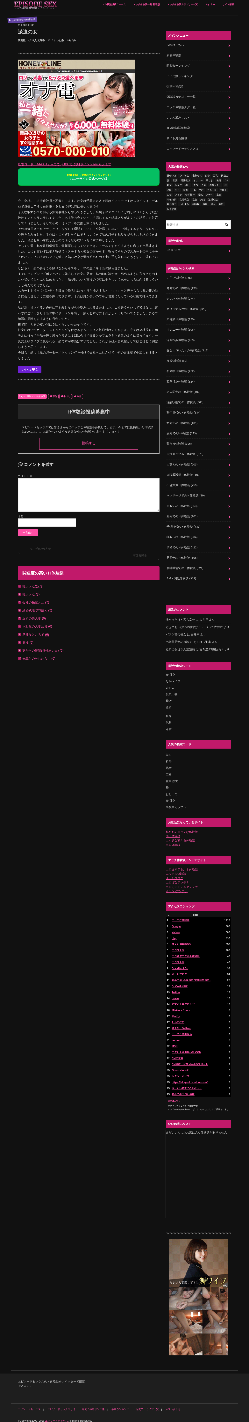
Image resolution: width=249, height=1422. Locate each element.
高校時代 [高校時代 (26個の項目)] (171, 198)
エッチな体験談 (176, 870)
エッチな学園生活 (182, 1029)
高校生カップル (176, 803)
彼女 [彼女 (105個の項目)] (213, 203)
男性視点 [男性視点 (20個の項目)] (185, 179)
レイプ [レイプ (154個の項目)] (178, 184)
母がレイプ (173, 678)
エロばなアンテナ (177, 878)
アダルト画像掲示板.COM (186, 1047)
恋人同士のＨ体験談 (183, 390)
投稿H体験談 (175, 86)
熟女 (169, 764)
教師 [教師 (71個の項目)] (219, 179)
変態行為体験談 (181, 380)
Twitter (176, 987)
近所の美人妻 (34, 618)
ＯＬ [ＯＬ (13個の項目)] (226, 179)
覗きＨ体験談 (179, 441)
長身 (169, 712)
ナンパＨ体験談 (181, 297)
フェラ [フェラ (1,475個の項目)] (178, 194)
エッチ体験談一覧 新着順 (146, 4)
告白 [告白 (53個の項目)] (195, 184)
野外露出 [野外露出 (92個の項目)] (171, 203)
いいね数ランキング (180, 75)
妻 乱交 (170, 671)
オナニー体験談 (181, 328)
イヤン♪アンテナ (177, 887)
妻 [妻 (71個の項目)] (168, 179)
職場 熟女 (172, 777)
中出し (66, 396)
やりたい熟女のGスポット (187, 1083)
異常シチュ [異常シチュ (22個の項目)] (215, 184)
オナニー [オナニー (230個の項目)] (198, 179)
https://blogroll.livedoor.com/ (189, 1077)
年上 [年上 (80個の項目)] (187, 184)
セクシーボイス (180, 1071)
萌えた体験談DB (181, 940)
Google (176, 922)
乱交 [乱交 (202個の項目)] (194, 198)
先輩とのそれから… (38, 658)
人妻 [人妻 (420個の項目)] (203, 184)
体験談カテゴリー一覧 (181, 96)
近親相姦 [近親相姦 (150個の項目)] (213, 198)
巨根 (169, 771)
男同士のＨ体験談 (182, 555)
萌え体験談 (173, 832)
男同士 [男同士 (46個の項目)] (223, 189)
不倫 (55, 396)
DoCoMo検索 (180, 981)
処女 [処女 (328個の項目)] (169, 184)
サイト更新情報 (177, 137)
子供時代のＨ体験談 (183, 524)
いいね (30, 369)
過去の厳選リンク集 (93, 1404)
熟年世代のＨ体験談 (183, 410)
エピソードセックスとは (183, 148)
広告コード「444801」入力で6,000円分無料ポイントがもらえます (64, 164)
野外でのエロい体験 (183, 1089)
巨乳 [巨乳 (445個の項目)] (215, 174)
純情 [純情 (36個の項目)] (202, 198)
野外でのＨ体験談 (182, 287)
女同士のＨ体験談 (182, 421)
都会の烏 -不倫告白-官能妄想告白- (191, 975)
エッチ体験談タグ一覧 (181, 106)
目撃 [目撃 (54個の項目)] (207, 174)
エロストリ (178, 946)
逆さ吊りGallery (181, 1023)
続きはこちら (174, 1096)
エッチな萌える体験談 (180, 836)
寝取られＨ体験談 (182, 534)
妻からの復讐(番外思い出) (43, 650)
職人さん (31, 594)
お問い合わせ (172, 1404)
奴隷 (79, 396)
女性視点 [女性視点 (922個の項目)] (184, 198)
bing (174, 934)
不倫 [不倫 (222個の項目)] (193, 189)
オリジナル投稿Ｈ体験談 (186, 307)
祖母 (169, 758)
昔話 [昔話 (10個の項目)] (175, 179)
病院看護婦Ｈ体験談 (183, 472)
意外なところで (35, 634)
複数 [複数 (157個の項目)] (221, 203)
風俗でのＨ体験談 (182, 513)
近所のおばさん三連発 (180, 646)
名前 (20, 516)
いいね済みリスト (178, 117)
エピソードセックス (29, 1404)
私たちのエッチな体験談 (182, 828)
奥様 (27, 642)
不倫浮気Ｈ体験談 (182, 482)
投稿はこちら (175, 45)
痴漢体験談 (177, 359)
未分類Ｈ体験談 (181, 318)
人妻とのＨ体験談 (182, 462)
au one (176, 1035)
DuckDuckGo (180, 964)
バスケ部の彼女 (176, 631)
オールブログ (174, 874)
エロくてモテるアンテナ (182, 882)
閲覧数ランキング (178, 65)
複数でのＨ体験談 (182, 503)
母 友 (169, 697)
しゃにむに (178, 1017)
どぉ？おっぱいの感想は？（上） (188, 624)
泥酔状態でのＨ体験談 (185, 400)
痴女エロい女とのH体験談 (187, 349)
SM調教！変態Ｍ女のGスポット (190, 1059)
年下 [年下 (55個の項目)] (177, 189)
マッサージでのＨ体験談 (186, 493)
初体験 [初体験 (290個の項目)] (195, 203)
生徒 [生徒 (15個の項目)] (169, 194)
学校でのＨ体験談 (182, 544)
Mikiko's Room (181, 1005)
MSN (175, 1041)
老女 (169, 725)
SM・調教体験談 (181, 575)
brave (175, 993)
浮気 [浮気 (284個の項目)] (200, 194)
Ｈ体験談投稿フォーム (114, 4)
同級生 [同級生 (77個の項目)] (224, 174)
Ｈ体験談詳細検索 (178, 127)
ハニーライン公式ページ (89, 177)
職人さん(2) (33, 586)
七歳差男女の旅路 (177, 639)
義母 (169, 751)
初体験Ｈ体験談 (181, 369)
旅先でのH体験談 (181, 431)
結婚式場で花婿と (37, 610)
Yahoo (176, 928)
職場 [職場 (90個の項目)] (205, 203)
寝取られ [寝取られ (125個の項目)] (197, 174)
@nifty (176, 1011)
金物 (169, 704)
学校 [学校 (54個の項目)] (201, 189)
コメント (25, 476)
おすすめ (210, 4)
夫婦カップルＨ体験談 (185, 452)
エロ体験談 (173, 841)
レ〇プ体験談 (179, 277)
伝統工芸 (171, 691)
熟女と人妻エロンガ (183, 999)
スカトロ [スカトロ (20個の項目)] (212, 189)
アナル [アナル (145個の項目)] (209, 194)
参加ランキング (120, 1404)
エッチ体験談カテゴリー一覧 (182, 4)
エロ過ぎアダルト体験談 (182, 865)
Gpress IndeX (180, 1065)
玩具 (169, 719)
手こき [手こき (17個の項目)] (209, 179)
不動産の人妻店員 (37, 626)
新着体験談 (174, 55)
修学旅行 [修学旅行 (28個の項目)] (190, 194)
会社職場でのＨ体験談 (33, 396)
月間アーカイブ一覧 (146, 1404)
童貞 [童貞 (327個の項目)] (219, 194)
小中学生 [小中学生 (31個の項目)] (184, 174)
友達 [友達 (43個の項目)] (185, 189)
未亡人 (170, 684)
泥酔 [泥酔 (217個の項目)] (169, 189)
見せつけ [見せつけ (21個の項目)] (171, 174)
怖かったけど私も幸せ (180, 616)
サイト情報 (228, 4)
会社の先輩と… (35, 602)
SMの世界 (177, 1053)
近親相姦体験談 (181, 338)
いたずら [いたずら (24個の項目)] (184, 203)
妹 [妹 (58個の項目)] (225, 184)
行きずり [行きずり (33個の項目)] (171, 208)
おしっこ (171, 790)
